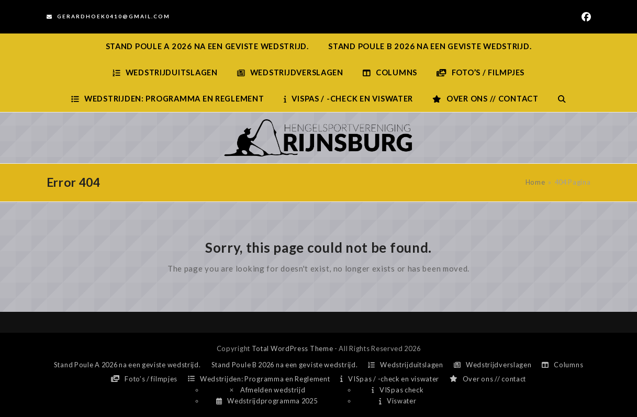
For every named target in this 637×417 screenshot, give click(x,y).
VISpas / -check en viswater (389, 379)
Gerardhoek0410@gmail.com (113, 16)
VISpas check (397, 390)
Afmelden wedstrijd (267, 390)
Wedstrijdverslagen (493, 364)
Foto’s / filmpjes (144, 379)
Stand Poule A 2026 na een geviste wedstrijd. (127, 364)
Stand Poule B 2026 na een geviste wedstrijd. (284, 364)
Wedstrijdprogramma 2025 (266, 401)
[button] (561, 99)
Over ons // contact (488, 379)
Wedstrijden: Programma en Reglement (259, 379)
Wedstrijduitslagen (405, 364)
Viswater (397, 401)
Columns (562, 364)
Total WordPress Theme (292, 348)
